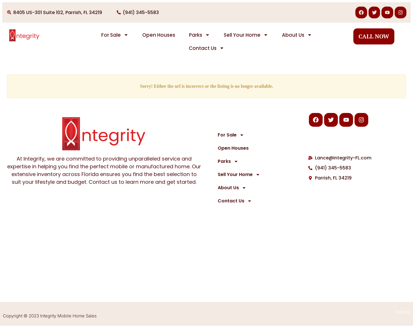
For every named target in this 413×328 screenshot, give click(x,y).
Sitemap (402, 312)
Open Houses (158, 35)
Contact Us (206, 48)
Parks (199, 35)
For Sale (114, 35)
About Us (297, 35)
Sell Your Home (246, 35)
